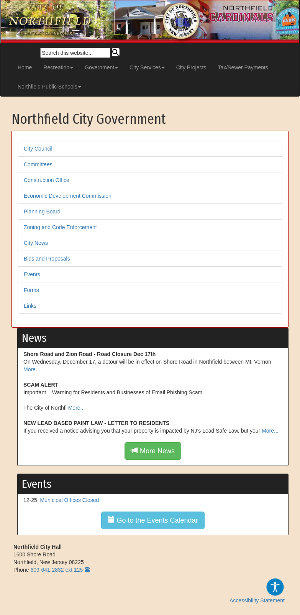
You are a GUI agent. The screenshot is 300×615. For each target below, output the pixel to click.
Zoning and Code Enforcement (60, 227)
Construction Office (46, 180)
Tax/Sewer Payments (243, 67)
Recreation (58, 67)
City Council (38, 149)
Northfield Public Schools (49, 87)
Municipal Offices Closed (69, 500)
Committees (38, 164)
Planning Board (42, 211)
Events (32, 274)
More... (31, 369)
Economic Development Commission (67, 196)
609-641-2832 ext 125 (56, 570)
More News (153, 451)
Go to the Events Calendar (153, 520)
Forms (31, 290)
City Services (147, 67)
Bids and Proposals (47, 259)
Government (101, 67)
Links (30, 306)
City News (36, 243)
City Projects (191, 67)
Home (25, 67)
